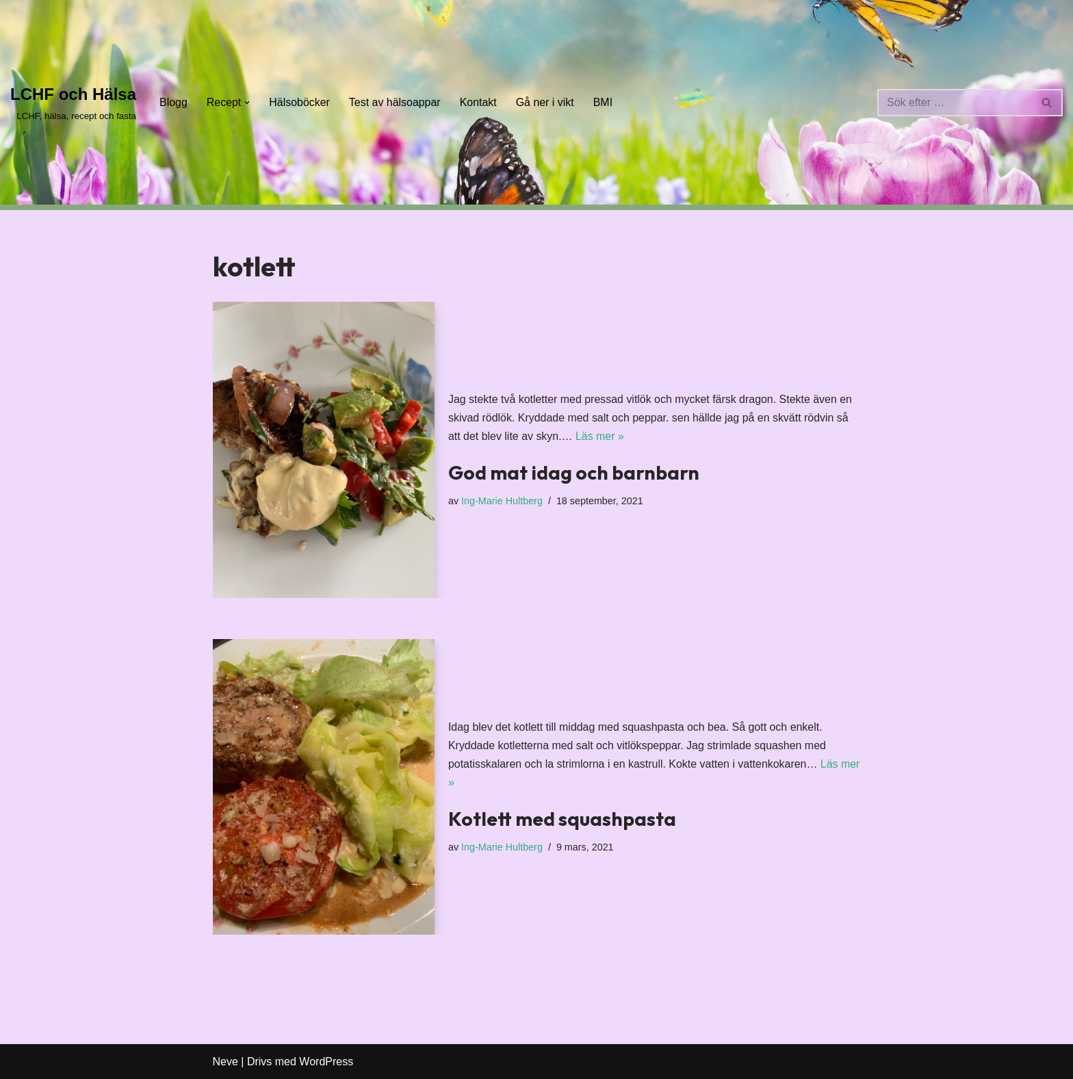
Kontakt (479, 102)
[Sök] (954, 102)
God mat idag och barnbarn (573, 472)
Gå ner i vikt (546, 102)
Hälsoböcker (300, 102)
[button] (247, 102)
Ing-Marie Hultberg (502, 500)
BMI (604, 102)
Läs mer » (600, 436)
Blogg (173, 102)
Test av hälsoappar (395, 102)
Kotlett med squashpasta (562, 819)
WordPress (326, 1061)
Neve (225, 1061)
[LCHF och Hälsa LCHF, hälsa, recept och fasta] (73, 102)
